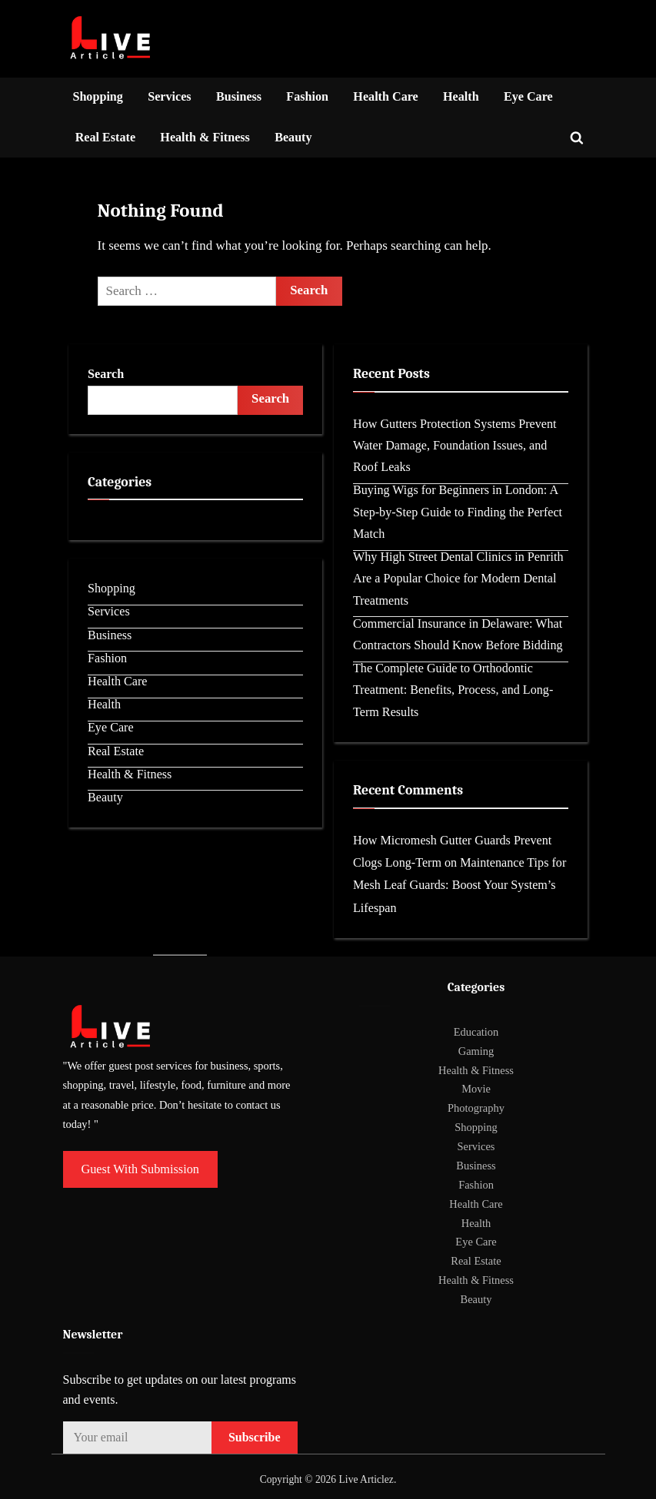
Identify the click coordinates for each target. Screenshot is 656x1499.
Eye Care (528, 96)
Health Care (385, 96)
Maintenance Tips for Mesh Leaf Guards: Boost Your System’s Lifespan (459, 885)
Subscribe (254, 1437)
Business (238, 96)
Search (106, 373)
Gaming (476, 1051)
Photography (476, 1108)
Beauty (293, 137)
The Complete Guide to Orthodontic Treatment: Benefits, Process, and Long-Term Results (453, 690)
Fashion (307, 96)
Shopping (97, 96)
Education (476, 1032)
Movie (476, 1089)
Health (461, 96)
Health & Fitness (205, 137)
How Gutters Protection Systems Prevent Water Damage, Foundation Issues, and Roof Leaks (455, 445)
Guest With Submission (140, 1169)
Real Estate (105, 137)
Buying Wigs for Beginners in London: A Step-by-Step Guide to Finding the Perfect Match (457, 511)
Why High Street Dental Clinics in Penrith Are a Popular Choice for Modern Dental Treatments (458, 578)
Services (169, 96)
